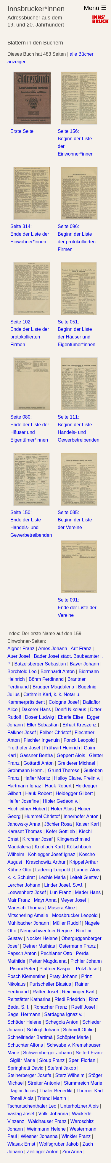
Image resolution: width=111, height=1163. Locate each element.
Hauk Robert (58, 785)
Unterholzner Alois (79, 1106)
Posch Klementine (26, 976)
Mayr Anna (45, 900)
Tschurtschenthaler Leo (31, 1106)
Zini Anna (72, 1151)
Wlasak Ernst (21, 1144)
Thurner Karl (89, 1090)
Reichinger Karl (78, 991)
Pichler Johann (86, 961)
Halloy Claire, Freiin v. (77, 778)
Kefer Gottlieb (60, 831)
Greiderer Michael (76, 763)
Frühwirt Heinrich (62, 747)
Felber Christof (55, 732)
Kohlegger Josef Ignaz (51, 854)
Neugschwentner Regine (46, 930)
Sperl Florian (81, 1060)
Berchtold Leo (22, 671)
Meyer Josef (73, 900)
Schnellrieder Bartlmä (30, 1037)
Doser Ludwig (39, 717)
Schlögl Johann (43, 1029)
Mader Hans (88, 892)
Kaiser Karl (87, 824)
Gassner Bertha (36, 755)
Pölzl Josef (87, 968)
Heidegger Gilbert (74, 793)
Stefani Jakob (61, 1068)
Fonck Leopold (79, 740)
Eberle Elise (70, 717)
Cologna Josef (64, 702)
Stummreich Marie (83, 1083)
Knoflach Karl (49, 846)
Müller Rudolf (67, 923)
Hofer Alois (62, 808)
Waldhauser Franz (47, 1121)
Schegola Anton (61, 1022)
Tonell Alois (21, 1098)
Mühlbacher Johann (28, 923)
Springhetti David (25, 1068)
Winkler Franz (76, 1136)
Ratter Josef (45, 991)
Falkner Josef (21, 732)
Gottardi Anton (38, 763)
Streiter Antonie (44, 1083)
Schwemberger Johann (47, 1052)
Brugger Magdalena (53, 686)
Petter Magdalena (48, 961)
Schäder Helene (24, 1022)
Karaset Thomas (24, 831)
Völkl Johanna (53, 1113)
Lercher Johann (23, 885)
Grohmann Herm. (25, 770)
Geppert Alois (71, 755)
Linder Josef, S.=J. (63, 885)
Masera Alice (61, 907)
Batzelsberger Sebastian (40, 663)
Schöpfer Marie (73, 1037)
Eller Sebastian (43, 724)
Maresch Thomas (25, 907)
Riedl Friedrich (69, 999)
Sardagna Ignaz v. (63, 1014)
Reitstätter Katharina (29, 999)
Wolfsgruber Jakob (58, 1144)
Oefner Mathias (38, 946)
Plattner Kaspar (55, 968)
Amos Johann (52, 648)
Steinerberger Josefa (29, 1075)
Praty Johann (63, 976)
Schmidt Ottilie (78, 1029)
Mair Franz (18, 900)
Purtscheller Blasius (50, 984)
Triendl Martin (51, 1098)
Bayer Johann (84, 663)
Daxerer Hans (36, 709)
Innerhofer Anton (81, 816)
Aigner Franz (21, 648)
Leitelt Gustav (84, 877)
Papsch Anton (22, 953)
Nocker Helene (42, 938)
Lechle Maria (52, 877)
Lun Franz (60, 892)
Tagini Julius (23, 1090)
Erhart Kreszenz (79, 724)
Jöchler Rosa (58, 824)
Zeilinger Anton (43, 1151)
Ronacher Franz (50, 1007)
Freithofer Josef (23, 747)
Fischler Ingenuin (42, 740)
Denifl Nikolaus (70, 709)
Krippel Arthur (83, 862)
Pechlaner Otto (56, 953)
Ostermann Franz (77, 946)
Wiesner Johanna (39, 1136)
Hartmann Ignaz (24, 785)
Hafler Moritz (36, 778)
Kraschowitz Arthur (45, 862)
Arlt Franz (81, 648)
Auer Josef (18, 656)
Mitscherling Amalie (27, 915)
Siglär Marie (22, 1060)
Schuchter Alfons (25, 1045)
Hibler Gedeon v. (60, 801)
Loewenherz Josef (26, 892)
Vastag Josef (20, 1113)
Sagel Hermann (23, 1014)
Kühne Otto (19, 869)
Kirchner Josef (37, 839)
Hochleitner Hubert (27, 808)
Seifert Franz (89, 1052)
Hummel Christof (42, 816)
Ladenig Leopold (52, 869)
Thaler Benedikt (56, 1090)
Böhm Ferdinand (46, 679)
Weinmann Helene (46, 1128)
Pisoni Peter (23, 968)
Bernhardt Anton (58, 671)
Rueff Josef (83, 1007)
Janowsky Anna (23, 824)
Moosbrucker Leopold (75, 915)
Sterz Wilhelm (70, 1075)
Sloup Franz (52, 1060)
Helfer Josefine (23, 801)
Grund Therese (64, 770)
